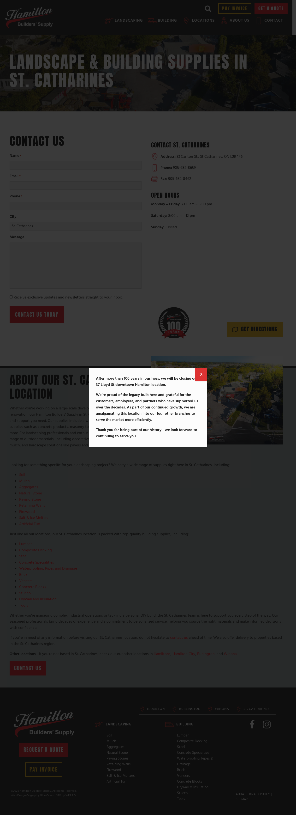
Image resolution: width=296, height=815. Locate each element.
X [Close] (201, 374)
